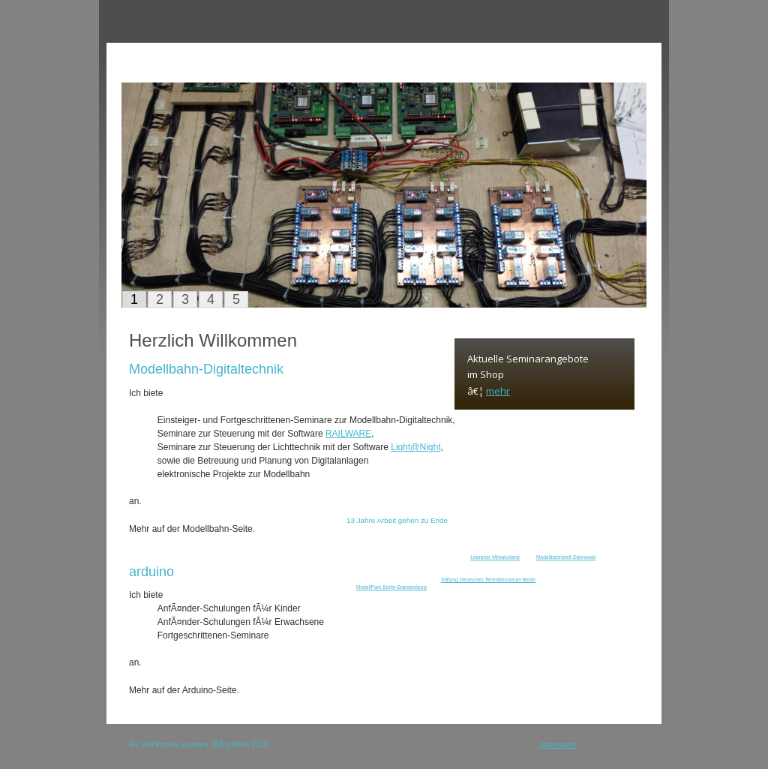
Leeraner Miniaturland (495, 557)
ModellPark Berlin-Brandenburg (391, 587)
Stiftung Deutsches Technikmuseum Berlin (488, 579)
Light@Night (415, 447)
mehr (498, 391)
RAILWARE (348, 433)
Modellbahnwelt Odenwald (566, 557)
